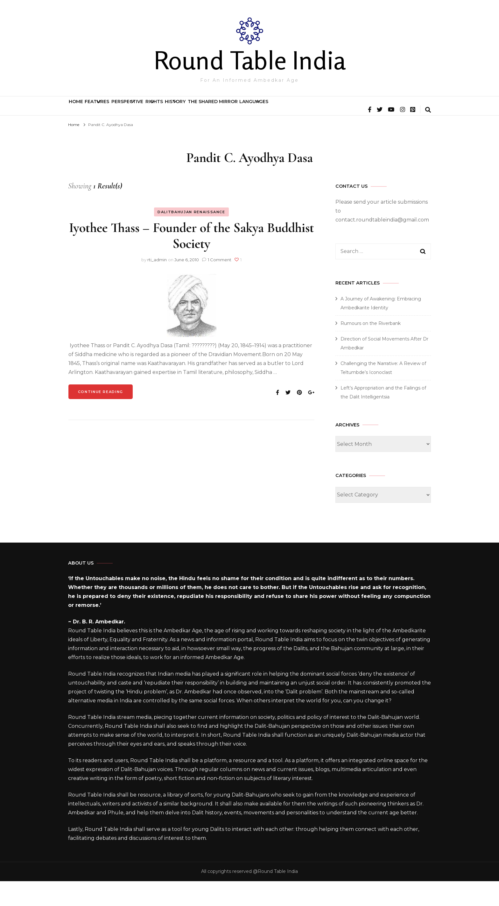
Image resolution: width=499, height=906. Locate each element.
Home (85, 109)
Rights (228, 109)
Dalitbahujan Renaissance (191, 237)
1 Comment (219, 284)
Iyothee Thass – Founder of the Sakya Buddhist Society (191, 260)
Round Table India (250, 60)
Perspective (177, 109)
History (273, 109)
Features (123, 109)
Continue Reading (100, 416)
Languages (392, 109)
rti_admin (157, 284)
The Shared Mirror (334, 109)
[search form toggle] (428, 135)
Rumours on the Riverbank (371, 348)
